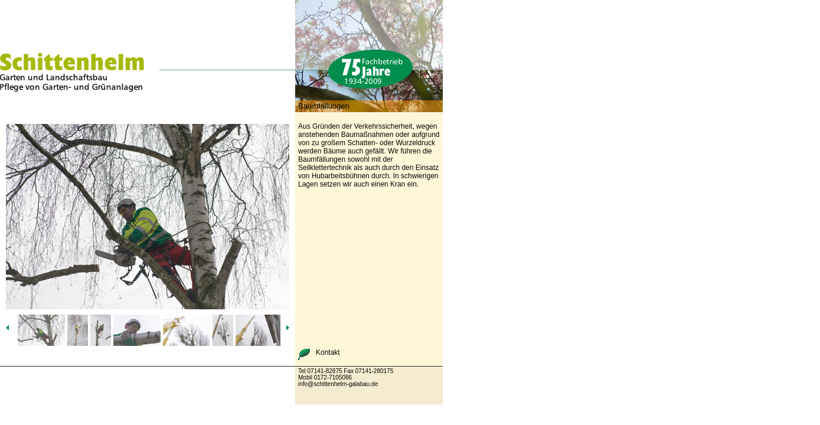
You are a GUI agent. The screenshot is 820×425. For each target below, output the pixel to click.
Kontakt (328, 352)
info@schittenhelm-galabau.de (338, 384)
